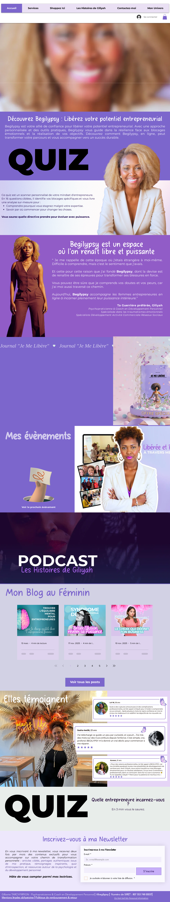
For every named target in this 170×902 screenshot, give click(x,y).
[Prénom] (108, 870)
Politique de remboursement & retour (56, 897)
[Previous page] (63, 666)
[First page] (56, 666)
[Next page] (107, 666)
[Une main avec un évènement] (38, 485)
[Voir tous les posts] (85, 682)
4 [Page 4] (92, 665)
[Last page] (114, 666)
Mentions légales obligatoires (18, 897)
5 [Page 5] (99, 665)
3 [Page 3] (85, 665)
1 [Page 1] (70, 665)
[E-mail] (121, 859)
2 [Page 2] (77, 665)
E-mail (87, 854)
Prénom (88, 865)
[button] (165, 17)
